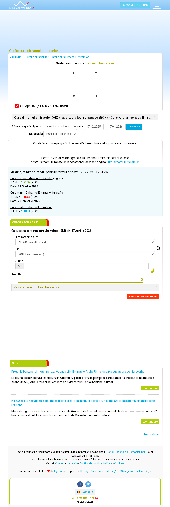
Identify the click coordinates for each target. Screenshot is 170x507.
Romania (85, 492)
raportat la (36, 133)
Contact (59, 463)
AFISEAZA (134, 126)
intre (80, 126)
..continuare (150, 388)
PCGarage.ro (125, 471)
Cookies (119, 463)
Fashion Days (143, 471)
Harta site (72, 463)
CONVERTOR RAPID (135, 5)
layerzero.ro (61, 471)
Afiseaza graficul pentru (27, 126)
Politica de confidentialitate (96, 463)
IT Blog (84, 471)
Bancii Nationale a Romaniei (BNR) (127, 451)
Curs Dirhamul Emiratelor (122, 162)
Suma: (19, 261)
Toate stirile (151, 434)
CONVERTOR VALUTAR (143, 296)
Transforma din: (26, 237)
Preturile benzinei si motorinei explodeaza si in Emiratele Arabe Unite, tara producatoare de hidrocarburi (78, 371)
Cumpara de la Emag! (103, 471)
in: (17, 249)
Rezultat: (17, 274)
